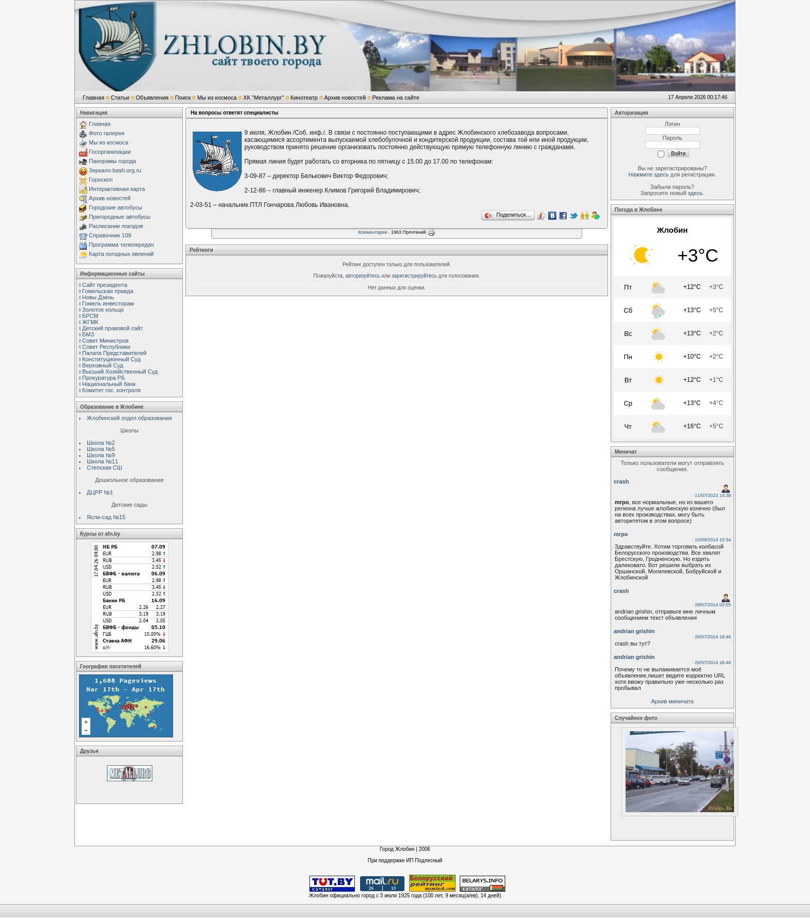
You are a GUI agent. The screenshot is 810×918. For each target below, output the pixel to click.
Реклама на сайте (395, 97)
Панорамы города (112, 161)
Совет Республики (106, 347)
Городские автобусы (115, 207)
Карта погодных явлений (121, 254)
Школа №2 (101, 443)
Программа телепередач (121, 244)
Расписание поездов (116, 226)
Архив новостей (345, 97)
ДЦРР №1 (100, 492)
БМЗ (88, 334)
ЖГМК (90, 322)
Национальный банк (108, 384)
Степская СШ (104, 467)
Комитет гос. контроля (111, 390)
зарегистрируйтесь (414, 276)
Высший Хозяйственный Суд (120, 371)
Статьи (120, 97)
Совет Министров (105, 340)
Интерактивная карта (117, 189)
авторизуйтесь (363, 276)
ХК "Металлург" (263, 97)
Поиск (183, 97)
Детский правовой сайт (112, 328)
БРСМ (90, 316)
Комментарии (372, 232)
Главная (93, 97)
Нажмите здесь (649, 174)
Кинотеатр (304, 97)
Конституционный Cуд (111, 359)
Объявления (152, 97)
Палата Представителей (114, 353)
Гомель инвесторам (108, 303)
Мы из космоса (217, 97)
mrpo (621, 534)
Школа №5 (101, 449)
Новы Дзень (98, 297)
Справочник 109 (110, 235)
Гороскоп (101, 179)
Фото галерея (106, 133)
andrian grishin (634, 631)
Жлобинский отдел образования (129, 418)
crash (621, 481)
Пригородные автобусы (119, 217)
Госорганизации (110, 152)
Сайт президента (104, 285)
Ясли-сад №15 (106, 517)
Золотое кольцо (102, 310)
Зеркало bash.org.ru (115, 170)
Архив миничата (672, 701)
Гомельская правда (107, 291)
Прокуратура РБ (103, 378)
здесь (695, 193)
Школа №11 (102, 461)
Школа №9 (101, 455)
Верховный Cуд (102, 365)
